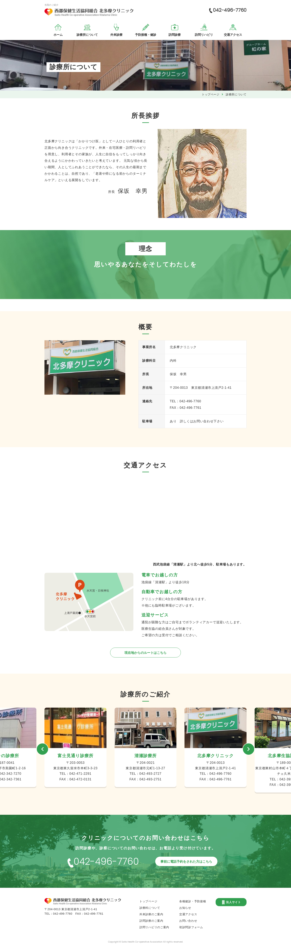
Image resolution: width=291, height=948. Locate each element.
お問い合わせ (188, 920)
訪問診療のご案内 (151, 920)
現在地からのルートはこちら (145, 652)
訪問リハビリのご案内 (154, 927)
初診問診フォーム (191, 927)
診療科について (149, 907)
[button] (42, 749)
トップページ (210, 94)
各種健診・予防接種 (192, 901)
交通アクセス (188, 914)
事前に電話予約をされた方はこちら (186, 861)
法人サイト (231, 902)
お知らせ (185, 907)
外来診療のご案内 (151, 914)
